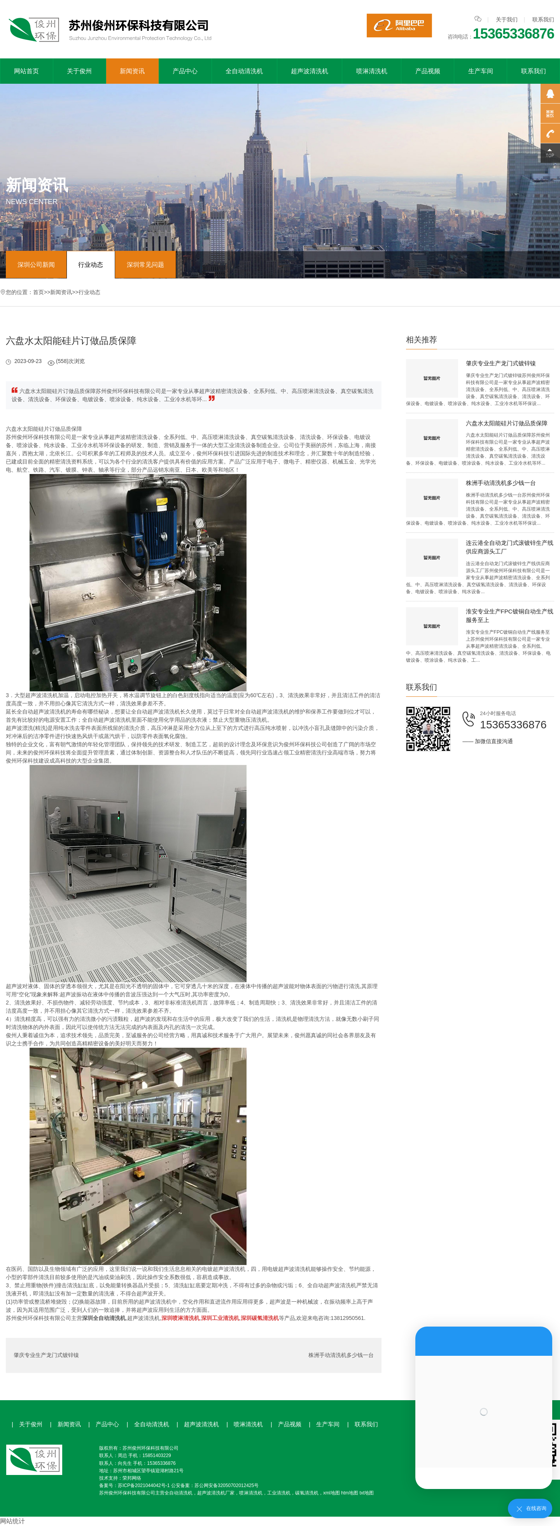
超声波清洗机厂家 (215, 1493)
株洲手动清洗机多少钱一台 (341, 1355)
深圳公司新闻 (36, 264)
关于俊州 (79, 71)
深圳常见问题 (145, 264)
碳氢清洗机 (306, 1493)
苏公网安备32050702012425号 (226, 1485)
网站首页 (26, 71)
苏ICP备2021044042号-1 (144, 1485)
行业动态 (91, 264)
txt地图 (366, 1493)
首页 (38, 292)
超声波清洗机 (309, 71)
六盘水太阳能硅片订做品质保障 (507, 423)
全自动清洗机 (244, 71)
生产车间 (480, 71)
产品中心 (185, 71)
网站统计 (12, 1521)
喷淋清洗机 (371, 71)
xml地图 (331, 1493)
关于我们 (507, 19)
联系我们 (543, 19)
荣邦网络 (131, 1478)
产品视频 (427, 71)
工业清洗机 (278, 1493)
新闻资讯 (132, 71)
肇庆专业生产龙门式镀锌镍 (46, 1355)
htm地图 (349, 1493)
